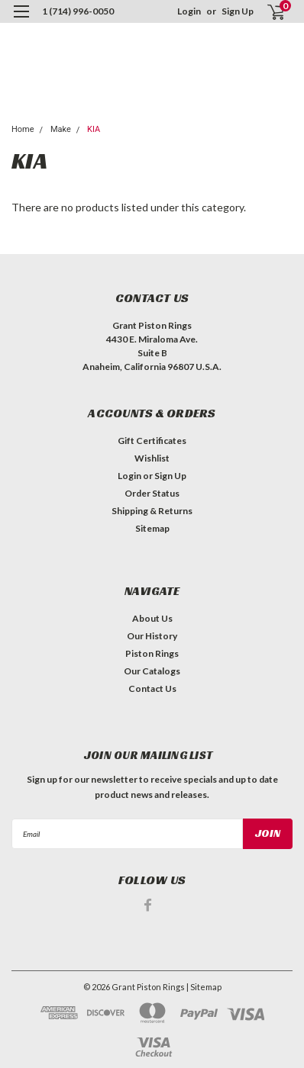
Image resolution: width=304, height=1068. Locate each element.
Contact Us (152, 688)
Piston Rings (152, 653)
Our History (152, 636)
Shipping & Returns (152, 510)
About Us (152, 618)
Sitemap (152, 528)
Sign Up (238, 11)
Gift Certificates (152, 440)
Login (189, 11)
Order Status (152, 493)
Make (60, 129)
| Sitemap (204, 987)
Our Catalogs (152, 671)
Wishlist (152, 458)
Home (22, 129)
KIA (93, 129)
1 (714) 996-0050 (78, 11)
